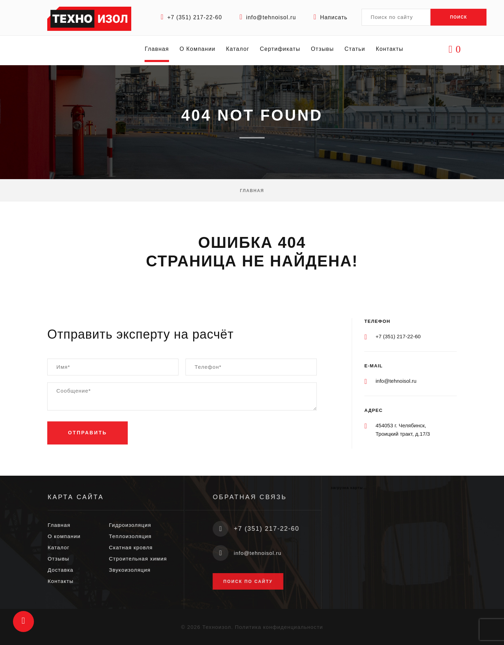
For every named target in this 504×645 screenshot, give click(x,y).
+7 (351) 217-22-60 (193, 17)
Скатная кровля (136, 547)
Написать (334, 17)
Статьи (355, 50)
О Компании (198, 50)
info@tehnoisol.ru (270, 17)
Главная (157, 50)
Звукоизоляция (135, 570)
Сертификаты (280, 50)
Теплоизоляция (135, 536)
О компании (69, 536)
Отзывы (323, 50)
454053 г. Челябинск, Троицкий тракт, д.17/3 (403, 429)
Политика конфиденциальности (279, 627)
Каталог (238, 50)
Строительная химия (143, 559)
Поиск (458, 17)
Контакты (390, 50)
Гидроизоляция (135, 525)
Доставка (66, 570)
